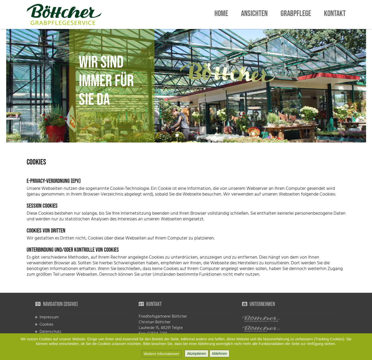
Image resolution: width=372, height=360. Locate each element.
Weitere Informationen (161, 354)
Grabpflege (296, 14)
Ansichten (254, 14)
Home (221, 14)
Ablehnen (219, 353)
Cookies (46, 324)
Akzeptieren (196, 353)
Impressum (49, 317)
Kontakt (335, 14)
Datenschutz (50, 331)
